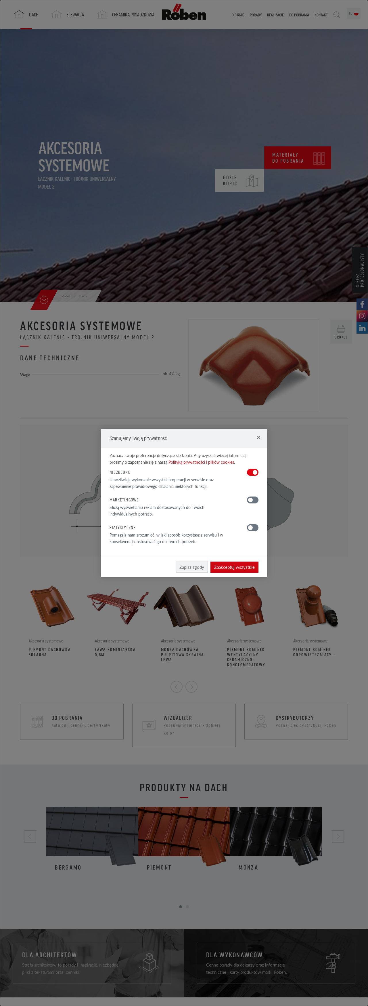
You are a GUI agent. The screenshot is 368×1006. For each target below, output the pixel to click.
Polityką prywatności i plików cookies (201, 462)
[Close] (258, 437)
